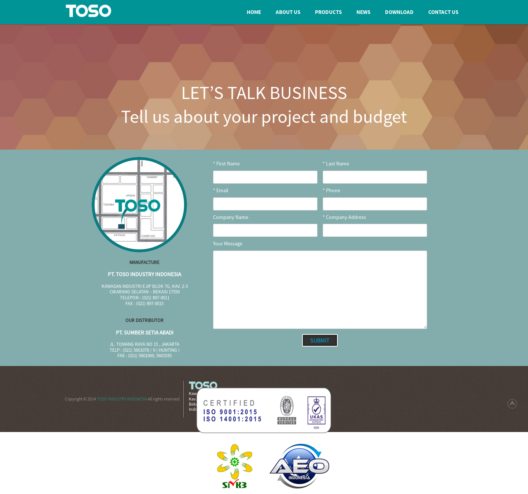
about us (288, 11)
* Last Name (336, 164)
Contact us (443, 11)
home (254, 11)
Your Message (227, 244)
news (363, 11)
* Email (220, 190)
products (328, 11)
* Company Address (344, 217)
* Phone (331, 190)
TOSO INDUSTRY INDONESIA (122, 399)
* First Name (226, 164)
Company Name (230, 217)
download (399, 11)
